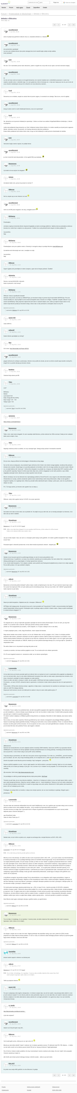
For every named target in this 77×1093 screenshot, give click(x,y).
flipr (10, 342)
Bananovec (13, 163)
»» (73, 24)
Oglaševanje (5, 1090)
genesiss (12, 416)
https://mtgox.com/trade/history (12, 421)
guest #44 (12, 318)
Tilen (10, 382)
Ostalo (45, 7)
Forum (11, 7)
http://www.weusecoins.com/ (26, 772)
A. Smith (12, 1005)
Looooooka (13, 668)
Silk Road (44, 776)
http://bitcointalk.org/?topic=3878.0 (19, 348)
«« (54, 24)
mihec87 (12, 330)
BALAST (12, 1063)
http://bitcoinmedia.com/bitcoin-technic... (15, 1011)
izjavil (23, 526)
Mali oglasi (19, 7)
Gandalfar (12, 951)
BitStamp (12, 216)
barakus (11, 369)
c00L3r (11, 579)
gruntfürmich (13, 30)
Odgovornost (55, 1087)
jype (10, 60)
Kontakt (29, 1090)
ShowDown (13, 520)
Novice (4, 7)
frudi (10, 90)
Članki (28, 7)
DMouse (11, 189)
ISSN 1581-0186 (56, 1090)
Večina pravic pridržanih (33, 1087)
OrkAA (11, 177)
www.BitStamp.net (58, 246)
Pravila (4, 1087)
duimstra (12, 275)
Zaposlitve (36, 7)
